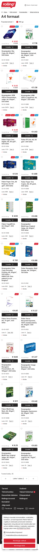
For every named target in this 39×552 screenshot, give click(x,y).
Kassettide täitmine (10, 495)
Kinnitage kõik (19, 546)
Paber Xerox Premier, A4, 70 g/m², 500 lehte (9, 320)
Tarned (5, 489)
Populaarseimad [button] (7, 22)
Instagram (19, 508)
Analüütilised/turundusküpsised (16, 535)
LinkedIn (29, 508)
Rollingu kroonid (8, 498)
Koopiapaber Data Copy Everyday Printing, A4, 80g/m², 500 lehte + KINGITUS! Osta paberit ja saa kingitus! (9, 274)
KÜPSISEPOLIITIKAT (23, 528)
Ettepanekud (25, 495)
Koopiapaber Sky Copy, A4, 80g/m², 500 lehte (8, 53)
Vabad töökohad (27, 492)
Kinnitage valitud (19, 541)
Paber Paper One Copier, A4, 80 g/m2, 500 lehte (28, 184)
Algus (5, 12)
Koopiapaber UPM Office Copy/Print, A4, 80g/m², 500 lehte (29, 97)
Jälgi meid (6, 505)
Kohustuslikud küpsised (14, 532)
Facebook (7, 508)
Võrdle (4, 65)
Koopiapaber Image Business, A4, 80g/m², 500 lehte (28, 367)
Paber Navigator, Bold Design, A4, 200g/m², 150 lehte (29, 270)
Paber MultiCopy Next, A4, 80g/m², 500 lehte (8, 411)
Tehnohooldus (7, 492)
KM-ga (21, 22)
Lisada (10, 47)
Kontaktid (5, 502)
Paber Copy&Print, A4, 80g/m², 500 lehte (8, 226)
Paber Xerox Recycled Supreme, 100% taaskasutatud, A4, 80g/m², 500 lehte (29, 323)
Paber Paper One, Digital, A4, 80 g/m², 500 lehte (9, 142)
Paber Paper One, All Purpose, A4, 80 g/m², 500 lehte (9, 184)
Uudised (23, 489)
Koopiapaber (23, 12)
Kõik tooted (13, 12)
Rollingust (24, 498)
